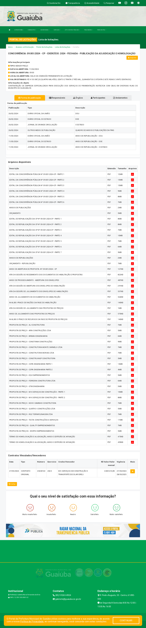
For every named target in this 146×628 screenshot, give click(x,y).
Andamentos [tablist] (120, 98)
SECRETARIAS (44, 30)
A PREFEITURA (19, 30)
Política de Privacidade (31, 621)
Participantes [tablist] (98, 98)
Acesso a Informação (25, 47)
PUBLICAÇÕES (88, 30)
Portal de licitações (44, 47)
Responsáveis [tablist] (57, 98)
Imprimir (132, 58)
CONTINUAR (126, 620)
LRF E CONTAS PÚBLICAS (72, 30)
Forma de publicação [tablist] (29, 98)
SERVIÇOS (57, 30)
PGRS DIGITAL (101, 30)
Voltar (12, 484)
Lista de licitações (62, 47)
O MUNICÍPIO (32, 30)
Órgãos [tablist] (78, 98)
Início (10, 47)
